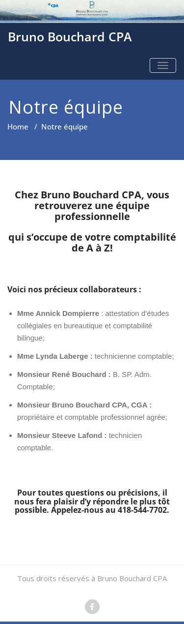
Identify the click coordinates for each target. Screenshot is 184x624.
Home (17, 126)
